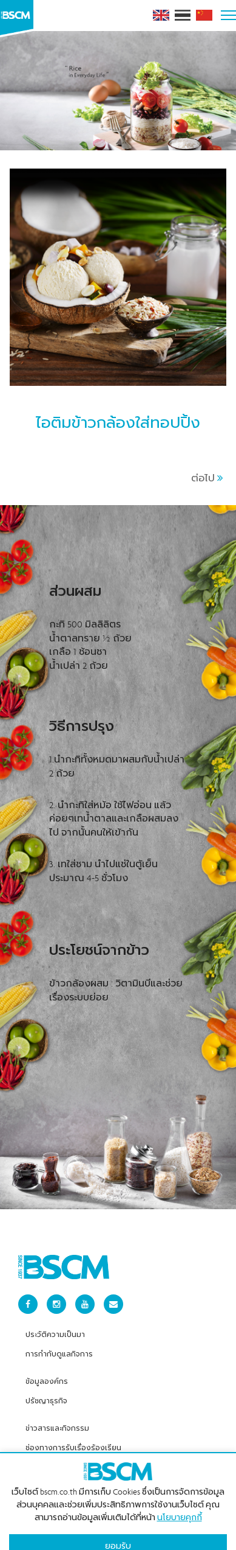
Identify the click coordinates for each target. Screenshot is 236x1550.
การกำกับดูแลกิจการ (59, 1337)
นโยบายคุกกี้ (179, 1501)
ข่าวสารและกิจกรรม (57, 1412)
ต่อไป (207, 462)
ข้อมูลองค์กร (46, 1365)
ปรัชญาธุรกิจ (46, 1384)
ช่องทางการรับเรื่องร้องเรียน (73, 1431)
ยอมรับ (118, 1530)
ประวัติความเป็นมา (55, 1318)
